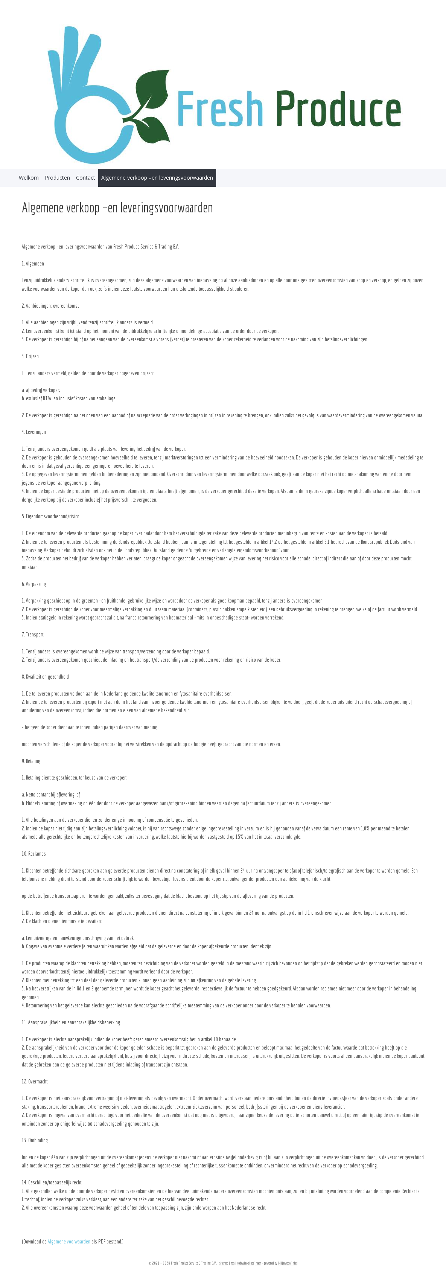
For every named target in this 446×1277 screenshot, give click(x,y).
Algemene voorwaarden (68, 1242)
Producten (57, 177)
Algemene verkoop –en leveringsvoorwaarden (157, 177)
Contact (85, 177)
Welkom (29, 177)
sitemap (223, 1263)
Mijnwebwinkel (287, 1263)
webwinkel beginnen (249, 1263)
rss (232, 1263)
